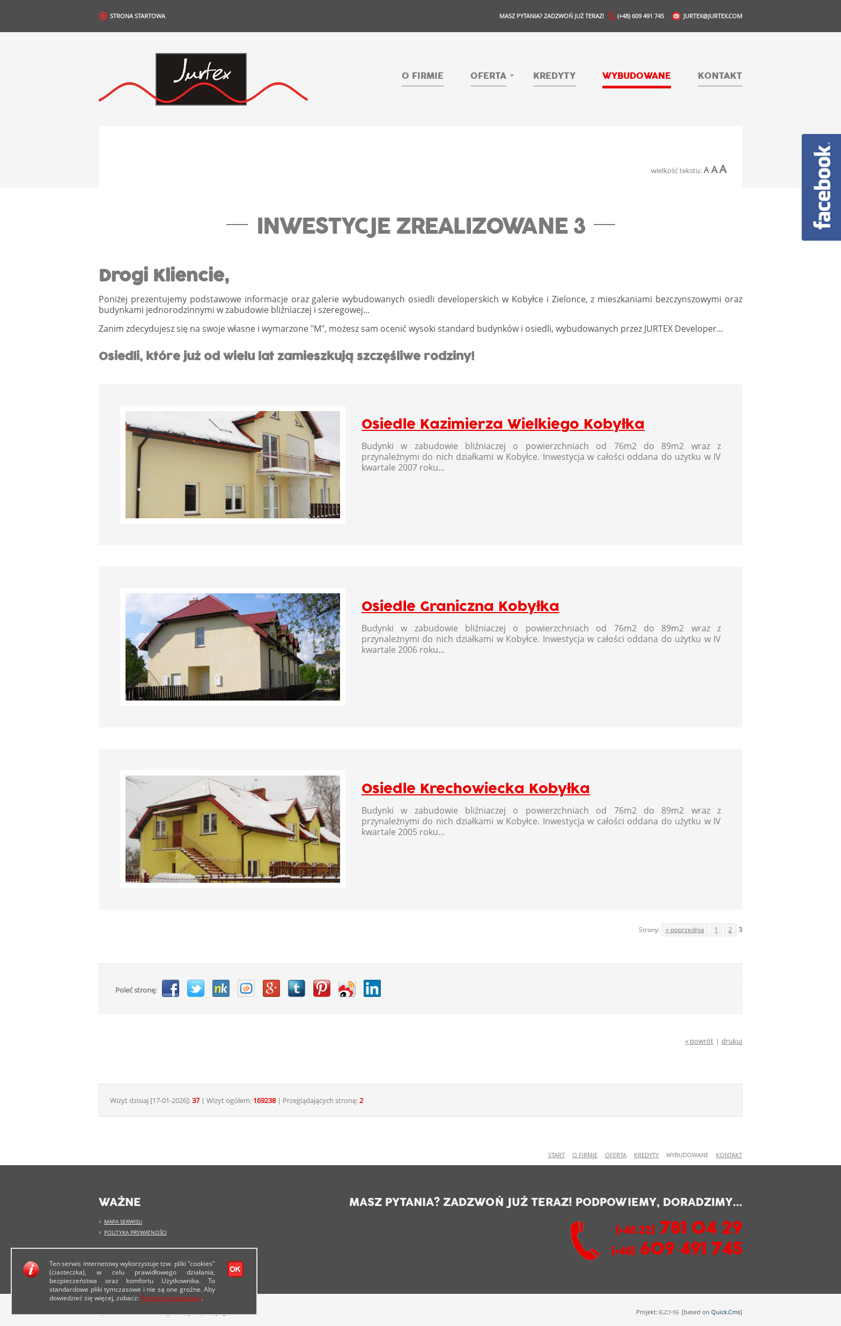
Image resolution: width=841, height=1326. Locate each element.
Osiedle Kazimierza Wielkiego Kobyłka (503, 424)
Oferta (488, 76)
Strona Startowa (137, 16)
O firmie (423, 76)
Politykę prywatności (171, 1297)
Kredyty (554, 76)
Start (556, 1155)
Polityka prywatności (135, 1232)
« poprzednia (685, 929)
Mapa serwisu (123, 1221)
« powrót (699, 1041)
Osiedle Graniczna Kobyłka (460, 606)
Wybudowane (636, 76)
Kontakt (720, 76)
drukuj (731, 1041)
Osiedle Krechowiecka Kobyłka (476, 789)
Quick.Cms (725, 1312)
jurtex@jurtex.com (712, 16)
